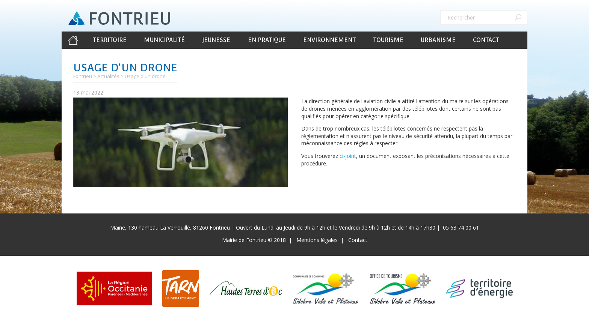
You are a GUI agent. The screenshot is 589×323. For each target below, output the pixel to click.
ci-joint (348, 155)
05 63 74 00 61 (461, 227)
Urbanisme (438, 40)
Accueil (73, 40)
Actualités (108, 76)
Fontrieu (82, 76)
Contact (486, 40)
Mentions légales (317, 239)
